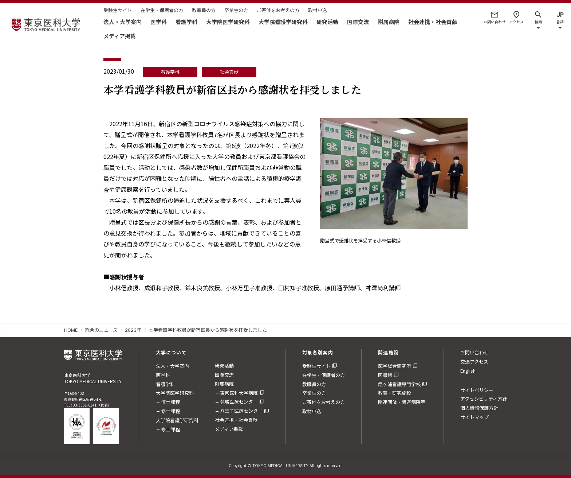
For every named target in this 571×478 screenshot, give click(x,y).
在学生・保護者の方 (162, 10)
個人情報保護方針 (479, 407)
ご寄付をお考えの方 (278, 10)
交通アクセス (474, 361)
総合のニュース (101, 330)
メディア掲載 (119, 36)
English (468, 370)
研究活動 (327, 22)
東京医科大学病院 (239, 392)
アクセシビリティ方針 (483, 398)
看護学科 (186, 22)
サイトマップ (474, 416)
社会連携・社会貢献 (432, 22)
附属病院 (388, 22)
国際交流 (358, 22)
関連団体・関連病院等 (401, 402)
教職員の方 (204, 10)
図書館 (385, 375)
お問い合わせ (474, 352)
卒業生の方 (236, 10)
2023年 (133, 330)
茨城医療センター (239, 401)
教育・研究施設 (394, 392)
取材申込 (317, 10)
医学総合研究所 (394, 365)
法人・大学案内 (122, 22)
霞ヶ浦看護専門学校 (399, 384)
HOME (71, 330)
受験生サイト (117, 10)
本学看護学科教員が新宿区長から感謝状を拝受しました (208, 330)
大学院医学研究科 (228, 22)
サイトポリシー (476, 389)
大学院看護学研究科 (283, 22)
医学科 (158, 22)
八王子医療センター (241, 410)
